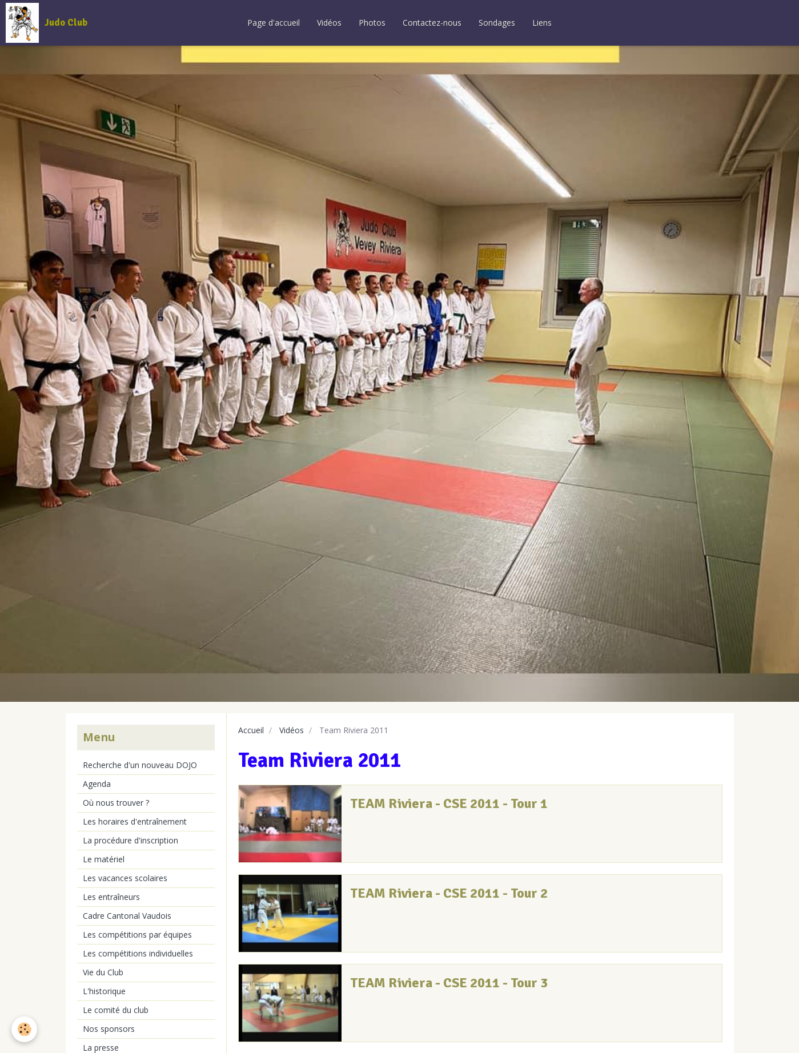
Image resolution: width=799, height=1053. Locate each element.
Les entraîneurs (111, 896)
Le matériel (104, 859)
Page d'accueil (273, 22)
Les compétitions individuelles (138, 953)
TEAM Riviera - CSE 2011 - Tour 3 (449, 982)
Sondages (497, 22)
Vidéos (329, 22)
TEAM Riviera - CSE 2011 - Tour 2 (449, 893)
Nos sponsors (109, 1028)
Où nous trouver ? (116, 802)
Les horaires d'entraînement (135, 821)
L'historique (104, 991)
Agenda (97, 783)
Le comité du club (115, 1009)
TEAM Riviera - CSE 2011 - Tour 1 (449, 803)
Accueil (251, 730)
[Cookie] (24, 1029)
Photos (372, 22)
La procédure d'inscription (130, 840)
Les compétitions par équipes (137, 934)
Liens (542, 22)
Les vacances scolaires (125, 878)
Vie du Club (103, 972)
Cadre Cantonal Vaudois (127, 915)
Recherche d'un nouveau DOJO (140, 764)
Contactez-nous (432, 22)
